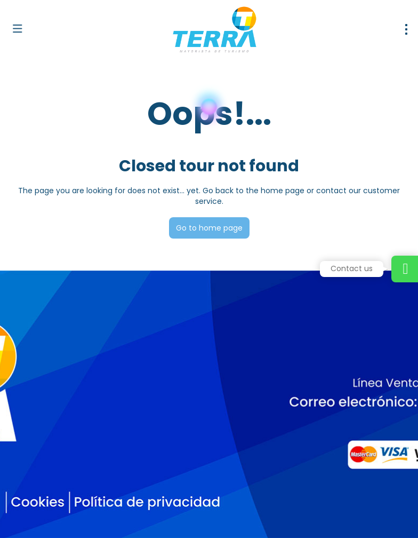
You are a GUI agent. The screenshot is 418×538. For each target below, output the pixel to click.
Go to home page (209, 228)
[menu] (406, 29)
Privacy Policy (223, 516)
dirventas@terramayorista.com (67, 420)
